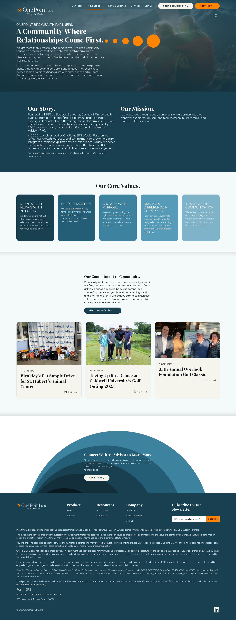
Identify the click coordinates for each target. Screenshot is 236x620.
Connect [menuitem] (135, 5)
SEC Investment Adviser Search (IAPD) (35, 599)
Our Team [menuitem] (77, 5)
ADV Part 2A (38, 594)
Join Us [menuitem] (148, 5)
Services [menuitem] (71, 515)
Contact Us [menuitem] (102, 515)
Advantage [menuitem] (94, 5)
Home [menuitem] (70, 510)
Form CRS (23, 590)
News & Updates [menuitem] (117, 5)
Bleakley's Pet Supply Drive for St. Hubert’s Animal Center (47, 381)
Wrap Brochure (54, 594)
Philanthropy (27, 371)
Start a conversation (175, 5)
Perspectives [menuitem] (102, 510)
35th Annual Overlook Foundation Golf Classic (182, 372)
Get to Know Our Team (102, 310)
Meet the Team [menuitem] (134, 515)
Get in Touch (96, 477)
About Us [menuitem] (131, 510)
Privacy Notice (23, 594)
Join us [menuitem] (129, 521)
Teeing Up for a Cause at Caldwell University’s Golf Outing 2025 (115, 381)
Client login (206, 5)
